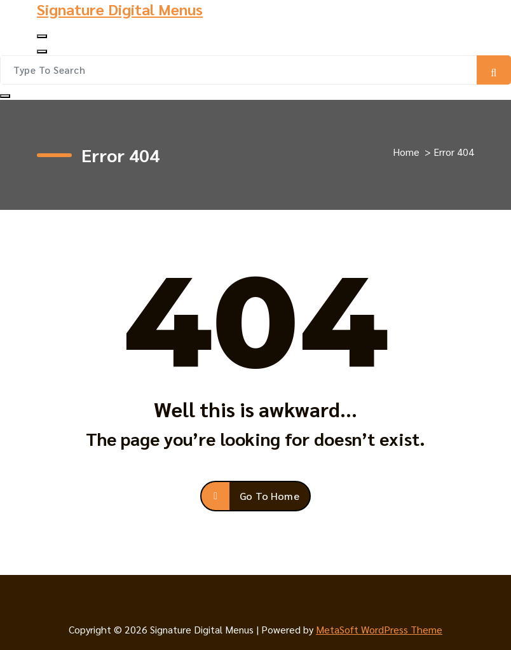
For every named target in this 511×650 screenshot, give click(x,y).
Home (406, 151)
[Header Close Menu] (42, 51)
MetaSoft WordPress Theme (379, 629)
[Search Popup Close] (5, 96)
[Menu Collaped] (42, 36)
